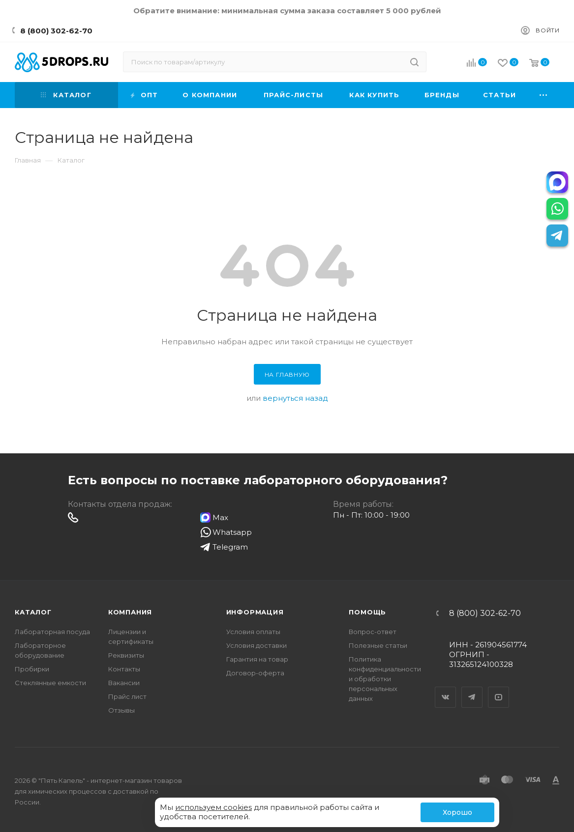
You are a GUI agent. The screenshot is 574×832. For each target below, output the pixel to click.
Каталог (33, 612)
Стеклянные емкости (50, 683)
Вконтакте (445, 689)
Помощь (367, 612)
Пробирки (32, 669)
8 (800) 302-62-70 (56, 30)
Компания (130, 612)
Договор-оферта (255, 673)
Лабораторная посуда (52, 632)
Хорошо (457, 812)
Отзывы (121, 710)
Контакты (124, 669)
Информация (255, 612)
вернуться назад (295, 398)
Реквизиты (126, 655)
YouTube (498, 689)
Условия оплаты (253, 632)
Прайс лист (127, 696)
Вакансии (124, 683)
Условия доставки (256, 645)
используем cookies (213, 807)
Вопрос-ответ (372, 632)
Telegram (472, 689)
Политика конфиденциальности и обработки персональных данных (385, 678)
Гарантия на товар (257, 659)
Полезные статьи (378, 645)
